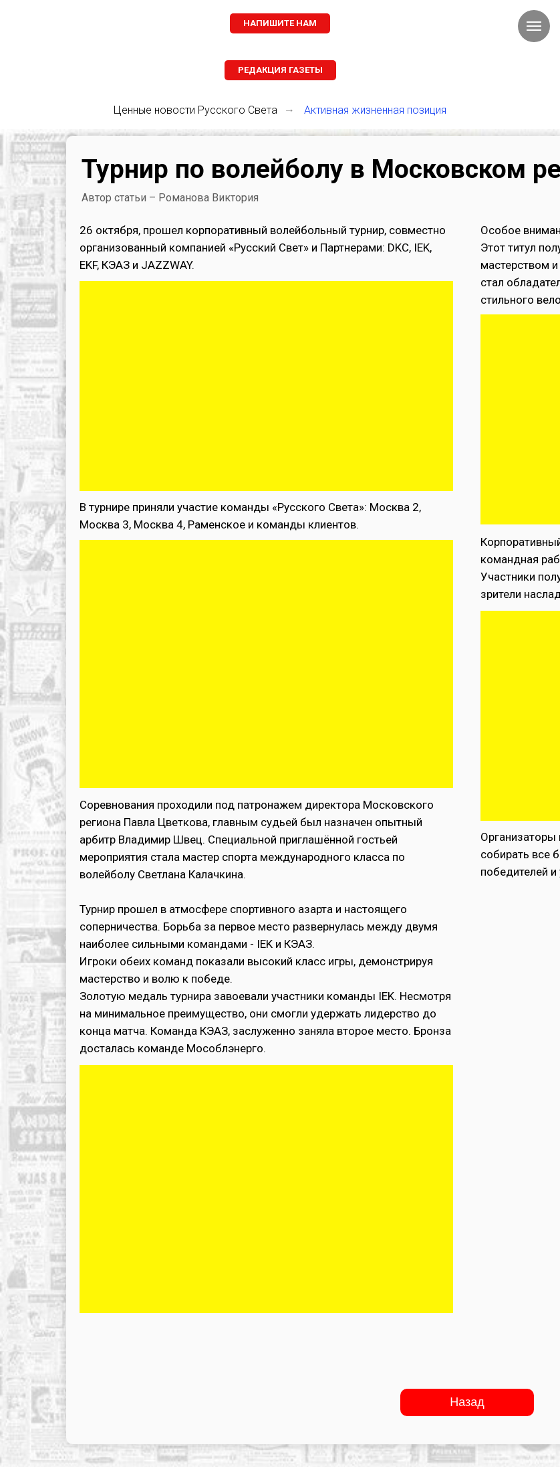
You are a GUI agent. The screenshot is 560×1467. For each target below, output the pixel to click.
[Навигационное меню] (534, 26)
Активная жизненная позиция (375, 110)
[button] (280, 23)
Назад (467, 1402)
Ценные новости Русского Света (195, 110)
